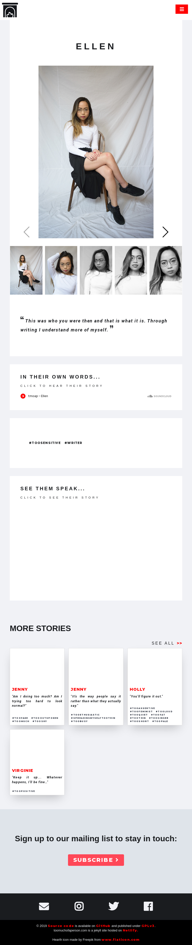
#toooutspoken (44, 718)
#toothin (138, 718)
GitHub (103, 926)
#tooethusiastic (85, 715)
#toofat (158, 715)
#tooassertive (142, 708)
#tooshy (39, 721)
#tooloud (164, 711)
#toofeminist (141, 711)
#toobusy (79, 721)
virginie (23, 770)
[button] (165, 232)
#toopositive (23, 791)
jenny (20, 689)
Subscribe (96, 859)
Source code (61, 926)
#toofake (20, 718)
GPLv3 (148, 926)
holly (138, 689)
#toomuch (21, 721)
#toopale (160, 721)
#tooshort (139, 721)
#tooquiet (139, 715)
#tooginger (159, 718)
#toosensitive (45, 443)
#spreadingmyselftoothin (93, 718)
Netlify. (130, 930)
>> (179, 643)
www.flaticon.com (121, 939)
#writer (73, 443)
